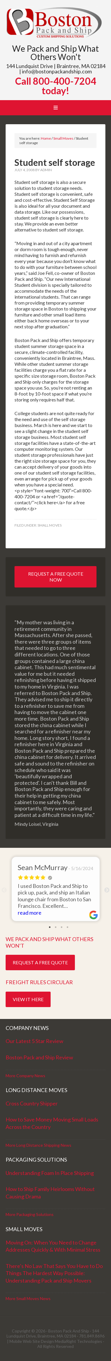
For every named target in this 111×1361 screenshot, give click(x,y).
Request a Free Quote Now (55, 576)
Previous (4, 890)
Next (107, 890)
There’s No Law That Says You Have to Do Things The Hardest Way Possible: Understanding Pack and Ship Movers (54, 1273)
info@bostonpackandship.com (57, 71)
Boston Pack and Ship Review (39, 1057)
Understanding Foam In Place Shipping (50, 1173)
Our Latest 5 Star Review (34, 1041)
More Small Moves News (28, 1298)
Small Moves (50, 525)
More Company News (25, 1075)
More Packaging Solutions (30, 1214)
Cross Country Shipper (32, 1103)
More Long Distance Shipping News (38, 1145)
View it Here (28, 999)
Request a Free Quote (40, 962)
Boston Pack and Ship (56, 23)
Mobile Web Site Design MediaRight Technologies (55, 1341)
